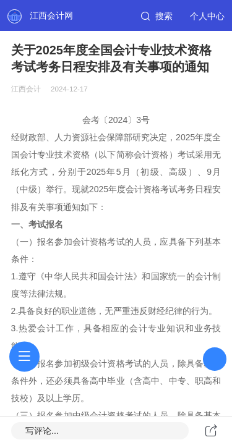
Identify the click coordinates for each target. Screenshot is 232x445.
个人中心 (207, 16)
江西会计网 (51, 15)
